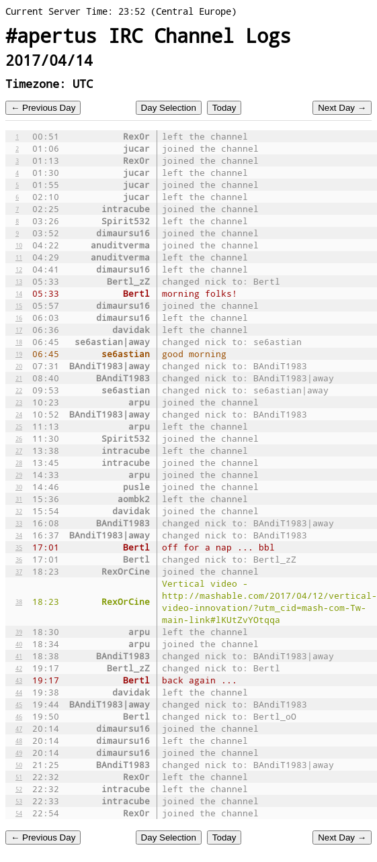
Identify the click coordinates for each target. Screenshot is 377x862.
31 (18, 499)
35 (18, 547)
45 (18, 704)
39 (18, 632)
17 (18, 330)
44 (18, 692)
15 (18, 305)
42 (18, 668)
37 (18, 571)
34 (18, 535)
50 (18, 765)
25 (18, 426)
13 (18, 281)
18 (18, 342)
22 (18, 390)
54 (18, 813)
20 (18, 366)
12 (18, 269)
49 (18, 753)
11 (18, 257)
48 (18, 740)
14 (18, 293)
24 (18, 414)
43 (18, 680)
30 (18, 487)
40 (18, 644)
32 (18, 511)
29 (18, 475)
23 (18, 402)
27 (18, 450)
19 (18, 354)
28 (18, 463)
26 (18, 438)
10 (18, 245)
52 (18, 789)
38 (18, 601)
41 (18, 656)
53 (18, 801)
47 (18, 728)
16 (18, 318)
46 (18, 716)
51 (18, 777)
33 (18, 523)
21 (18, 378)
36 (18, 559)
